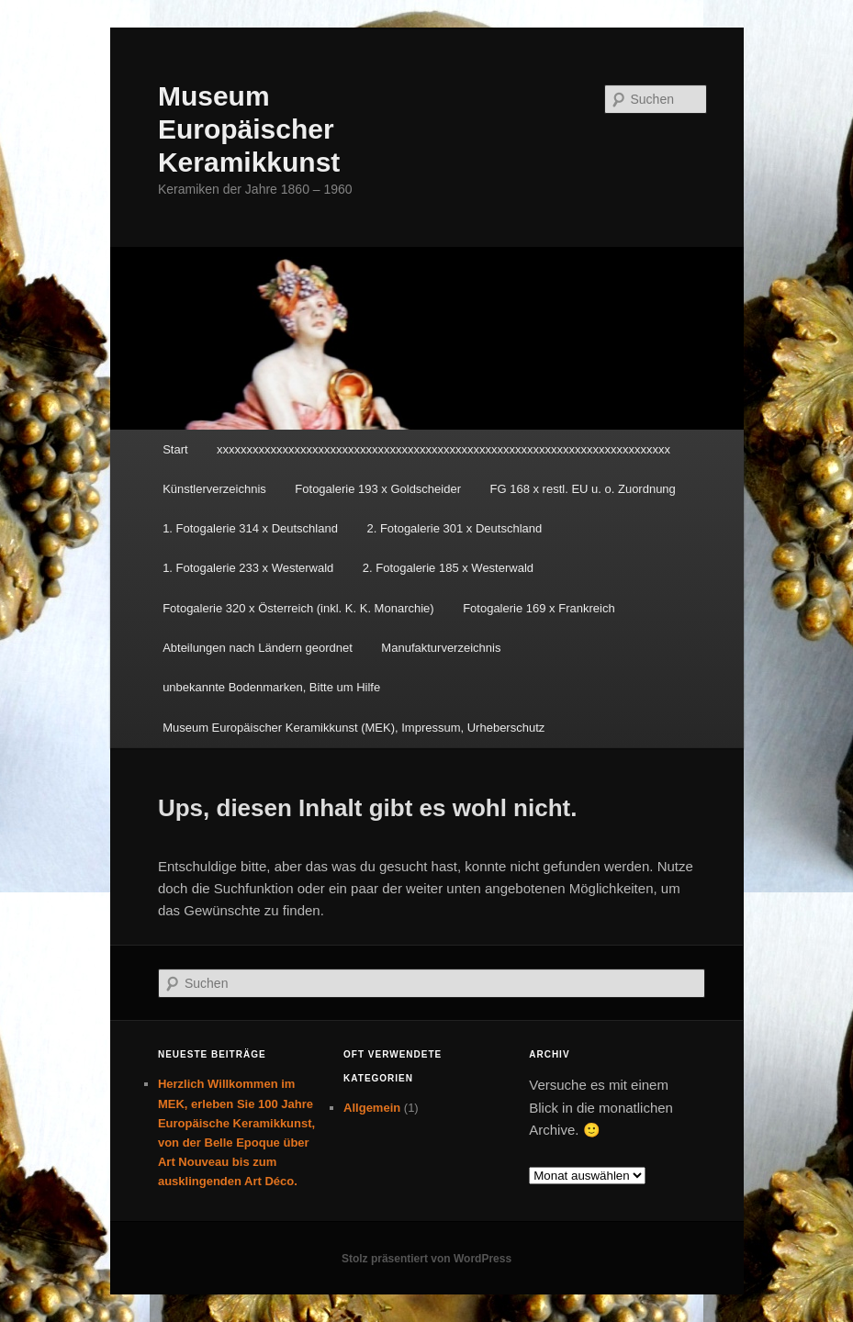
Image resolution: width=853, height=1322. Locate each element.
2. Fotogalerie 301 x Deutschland (454, 528)
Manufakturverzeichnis (440, 648)
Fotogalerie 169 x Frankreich (538, 608)
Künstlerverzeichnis (214, 489)
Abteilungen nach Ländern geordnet (258, 648)
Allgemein (371, 1108)
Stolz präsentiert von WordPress (426, 1258)
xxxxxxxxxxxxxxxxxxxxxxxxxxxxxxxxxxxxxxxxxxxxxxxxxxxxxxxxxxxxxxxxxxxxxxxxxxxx (443, 449)
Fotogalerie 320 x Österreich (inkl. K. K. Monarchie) (298, 608)
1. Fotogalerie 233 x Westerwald (248, 568)
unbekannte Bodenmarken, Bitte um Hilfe (271, 687)
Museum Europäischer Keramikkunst (249, 129)
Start (175, 449)
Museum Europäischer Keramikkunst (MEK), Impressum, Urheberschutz (353, 727)
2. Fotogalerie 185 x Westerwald (448, 568)
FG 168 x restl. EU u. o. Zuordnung (583, 489)
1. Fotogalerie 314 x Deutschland (250, 528)
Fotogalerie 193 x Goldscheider (378, 489)
